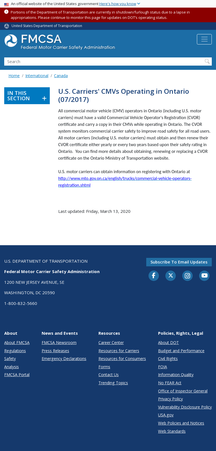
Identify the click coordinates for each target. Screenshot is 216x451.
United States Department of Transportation (47, 25)
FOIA (162, 366)
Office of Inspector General (183, 391)
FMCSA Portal (17, 374)
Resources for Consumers (122, 358)
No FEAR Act (169, 382)
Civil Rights (168, 358)
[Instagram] (187, 276)
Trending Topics (113, 382)
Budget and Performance (181, 350)
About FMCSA (17, 342)
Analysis (11, 366)
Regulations (15, 350)
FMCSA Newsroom (59, 342)
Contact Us (108, 374)
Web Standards (172, 431)
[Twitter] (170, 275)
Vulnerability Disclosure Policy (185, 407)
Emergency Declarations (64, 358)
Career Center (111, 342)
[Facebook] (153, 276)
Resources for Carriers (118, 350)
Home (14, 75)
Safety (10, 358)
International (36, 75)
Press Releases (55, 350)
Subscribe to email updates (179, 262)
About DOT (168, 342)
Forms (104, 366)
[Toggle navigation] (204, 39)
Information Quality (176, 374)
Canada (61, 75)
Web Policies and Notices (181, 423)
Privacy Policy (170, 398)
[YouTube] (204, 276)
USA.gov (166, 414)
